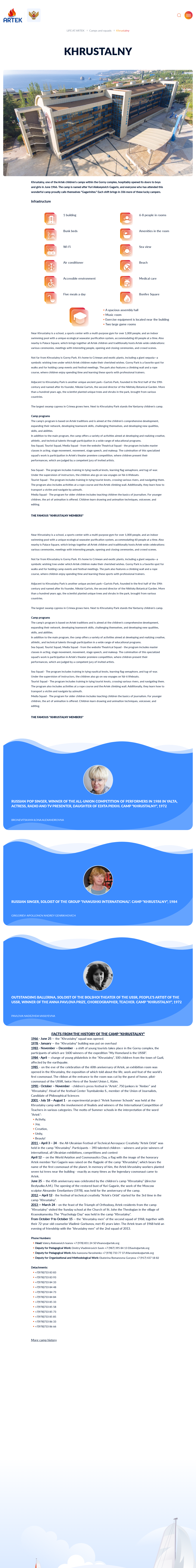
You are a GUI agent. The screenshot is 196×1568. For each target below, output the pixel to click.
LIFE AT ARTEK (76, 30)
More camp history (44, 1340)
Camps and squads (100, 30)
